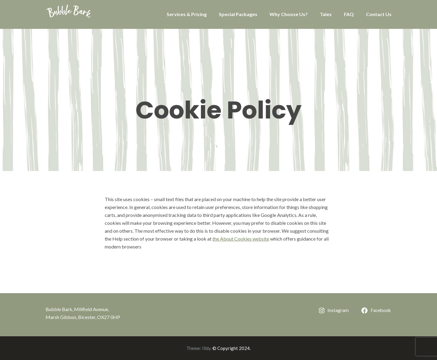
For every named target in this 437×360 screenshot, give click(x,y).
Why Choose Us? (288, 14)
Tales (326, 14)
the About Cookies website (240, 239)
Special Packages (238, 14)
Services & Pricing (187, 14)
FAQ (349, 14)
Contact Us (378, 14)
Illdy (206, 348)
